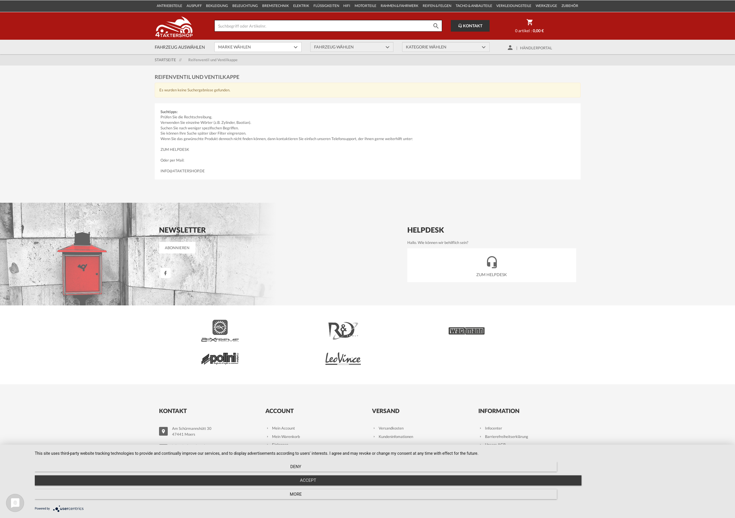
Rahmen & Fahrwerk (399, 5)
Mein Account (280, 395)
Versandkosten (388, 395)
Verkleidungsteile (513, 5)
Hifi (346, 5)
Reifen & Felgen (437, 5)
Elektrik (301, 5)
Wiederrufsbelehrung (499, 420)
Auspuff (194, 5)
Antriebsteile (169, 5)
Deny (139, 498)
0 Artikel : (529, 27)
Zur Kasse (277, 420)
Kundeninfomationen (392, 404)
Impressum (491, 445)
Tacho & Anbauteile (474, 5)
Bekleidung (217, 5)
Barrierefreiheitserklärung (503, 404)
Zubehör (569, 5)
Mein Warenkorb (282, 404)
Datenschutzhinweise (499, 428)
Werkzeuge (546, 5)
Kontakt (470, 25)
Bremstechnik (275, 5)
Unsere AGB (492, 412)
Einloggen (276, 412)
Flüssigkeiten (326, 5)
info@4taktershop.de (183, 171)
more (625, 498)
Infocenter (490, 395)
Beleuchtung (245, 5)
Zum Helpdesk (175, 149)
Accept (382, 498)
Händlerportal (536, 48)
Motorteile (365, 5)
